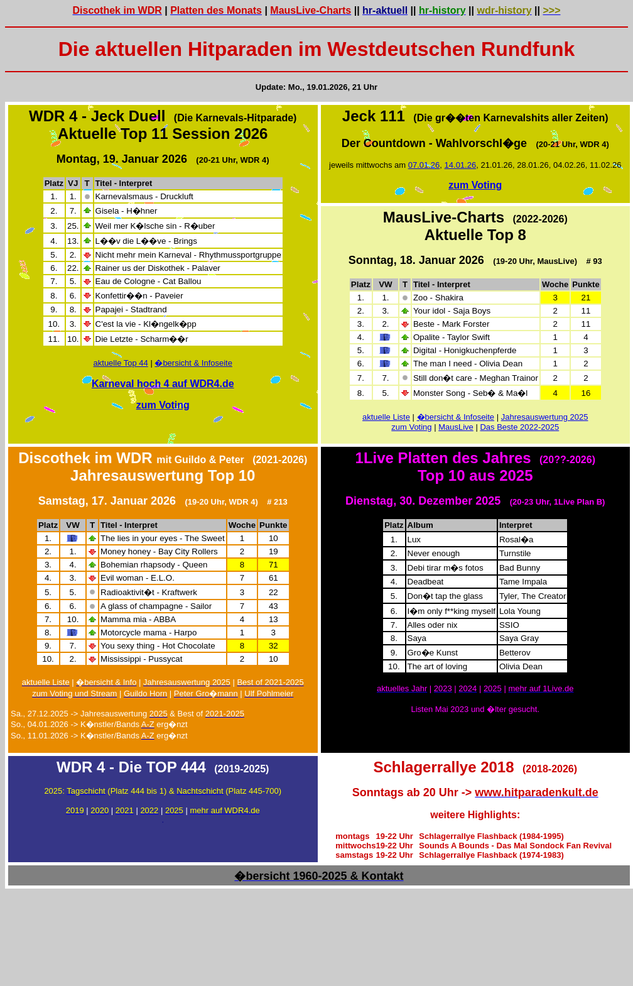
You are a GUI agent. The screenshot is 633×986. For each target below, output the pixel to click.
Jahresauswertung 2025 (544, 417)
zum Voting (163, 405)
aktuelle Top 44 (121, 363)
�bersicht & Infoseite (193, 363)
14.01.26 (461, 165)
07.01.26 (424, 165)
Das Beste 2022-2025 (519, 427)
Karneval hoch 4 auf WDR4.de (163, 383)
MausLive (455, 427)
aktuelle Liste (386, 417)
